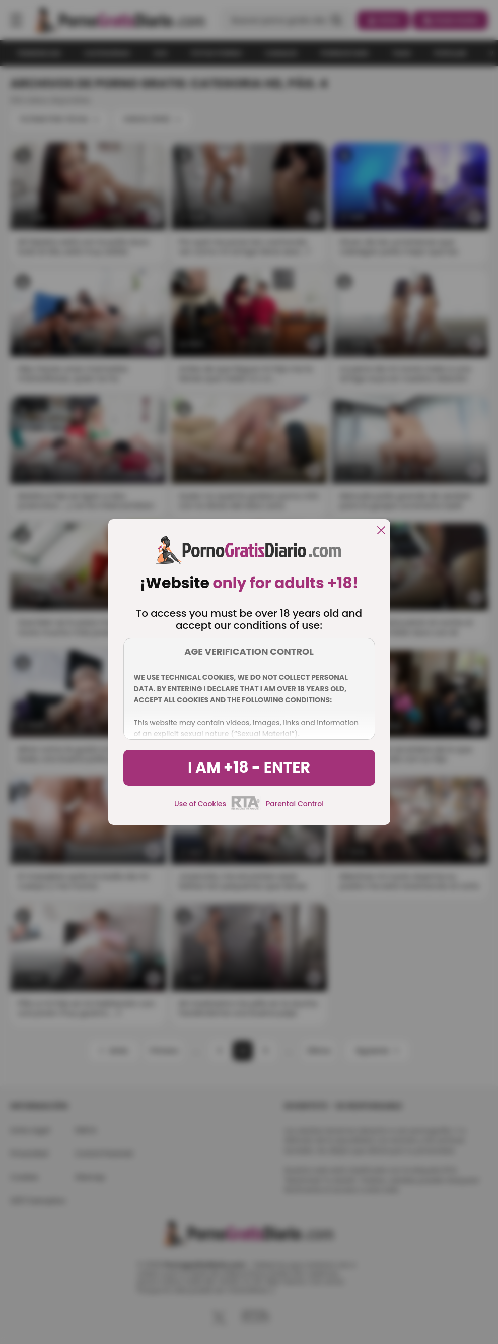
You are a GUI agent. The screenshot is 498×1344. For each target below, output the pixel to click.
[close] (381, 531)
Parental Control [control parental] (295, 804)
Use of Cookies (200, 804)
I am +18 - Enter (249, 767)
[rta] (246, 808)
